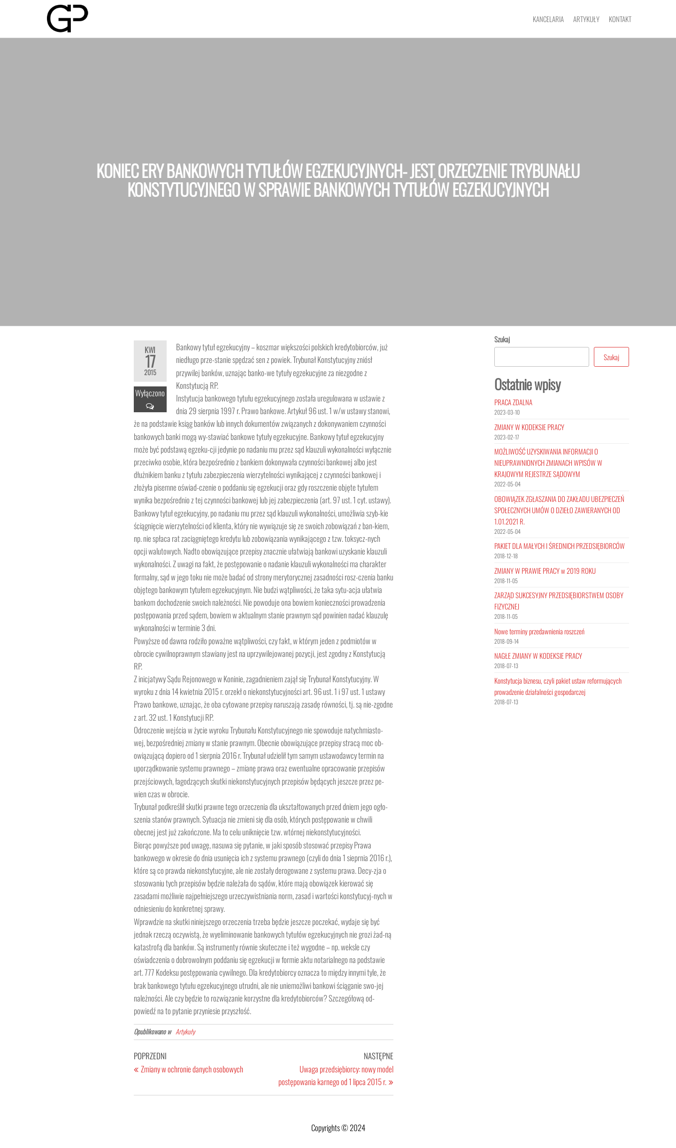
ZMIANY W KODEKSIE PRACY (529, 427)
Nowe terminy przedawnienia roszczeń (539, 631)
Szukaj (502, 339)
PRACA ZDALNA (513, 402)
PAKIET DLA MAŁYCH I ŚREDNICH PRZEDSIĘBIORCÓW (559, 545)
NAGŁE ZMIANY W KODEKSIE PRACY (538, 655)
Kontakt (620, 19)
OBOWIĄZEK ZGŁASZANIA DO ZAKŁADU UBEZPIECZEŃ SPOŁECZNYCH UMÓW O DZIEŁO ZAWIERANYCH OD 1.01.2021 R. (559, 509)
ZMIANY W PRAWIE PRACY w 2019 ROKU (545, 570)
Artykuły (586, 19)
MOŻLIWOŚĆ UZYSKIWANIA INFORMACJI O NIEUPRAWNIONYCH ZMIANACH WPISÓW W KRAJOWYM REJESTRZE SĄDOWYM (548, 462)
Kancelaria (548, 19)
